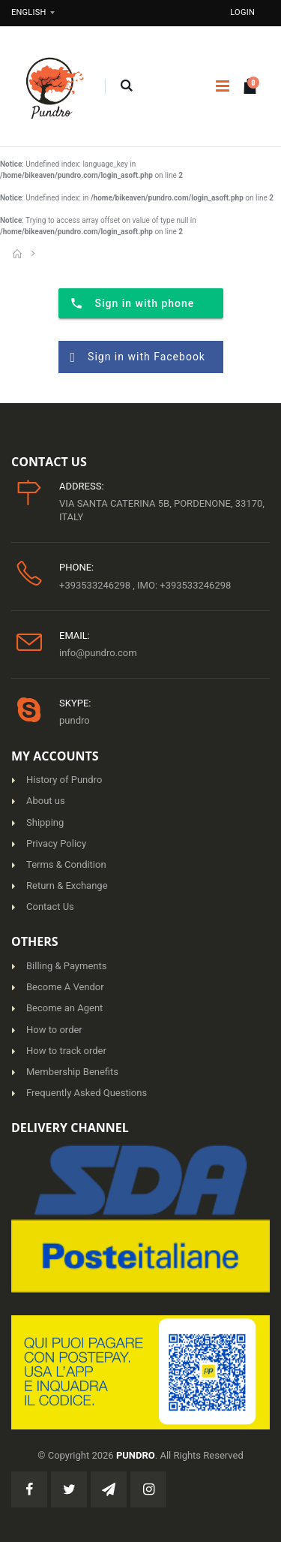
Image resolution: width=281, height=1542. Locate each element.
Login (242, 12)
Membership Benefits (72, 1071)
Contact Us (50, 906)
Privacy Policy (56, 843)
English (28, 12)
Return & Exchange (67, 885)
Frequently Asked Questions (86, 1092)
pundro (74, 720)
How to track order (66, 1050)
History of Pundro (64, 779)
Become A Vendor (65, 986)
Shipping (45, 822)
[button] (126, 86)
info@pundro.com (98, 652)
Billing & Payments (66, 965)
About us (45, 800)
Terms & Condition (66, 864)
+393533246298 (96, 585)
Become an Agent (64, 1007)
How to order (54, 1029)
